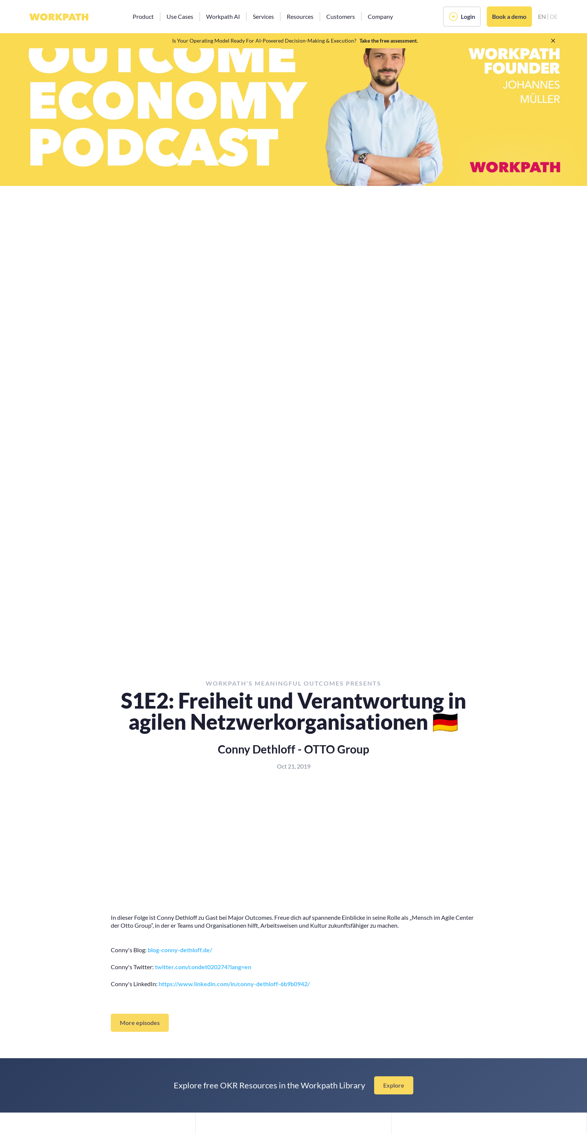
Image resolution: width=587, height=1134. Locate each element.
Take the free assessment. (388, 40)
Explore (393, 1085)
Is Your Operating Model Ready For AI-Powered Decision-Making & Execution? (264, 40)
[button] (143, 16)
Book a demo (509, 16)
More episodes (140, 1022)
